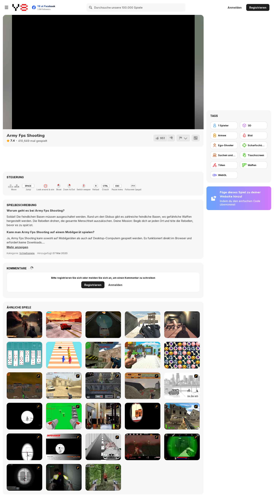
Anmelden (235, 7)
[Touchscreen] (253, 155)
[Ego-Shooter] (224, 145)
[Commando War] (142, 324)
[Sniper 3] (103, 446)
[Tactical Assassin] (24, 416)
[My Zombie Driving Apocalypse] (103, 324)
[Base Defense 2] (64, 416)
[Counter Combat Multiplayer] (103, 355)
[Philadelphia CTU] (103, 416)
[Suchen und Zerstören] (224, 155)
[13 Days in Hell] (142, 446)
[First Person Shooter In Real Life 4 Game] (103, 477)
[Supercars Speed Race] (64, 324)
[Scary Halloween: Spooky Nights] (182, 355)
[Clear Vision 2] (24, 446)
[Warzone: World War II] (182, 416)
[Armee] (224, 135)
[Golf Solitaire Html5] (24, 355)
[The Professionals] (103, 385)
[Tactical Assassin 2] (24, 477)
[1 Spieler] (224, 125)
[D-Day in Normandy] (142, 385)
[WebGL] (224, 175)
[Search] (91, 7)
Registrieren (257, 7)
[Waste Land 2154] (24, 385)
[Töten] (224, 165)
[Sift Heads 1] (182, 385)
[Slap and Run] (64, 355)
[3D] (253, 125)
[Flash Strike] (64, 385)
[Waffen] (253, 165)
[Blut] (253, 135)
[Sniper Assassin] (64, 446)
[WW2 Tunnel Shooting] (182, 324)
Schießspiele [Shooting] (27, 253)
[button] (17, 247)
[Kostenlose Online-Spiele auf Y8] (20, 7)
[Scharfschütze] (253, 145)
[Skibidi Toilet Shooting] (142, 355)
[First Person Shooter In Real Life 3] (64, 477)
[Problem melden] (183, 138)
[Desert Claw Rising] (24, 324)
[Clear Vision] (142, 416)
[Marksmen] (182, 446)
